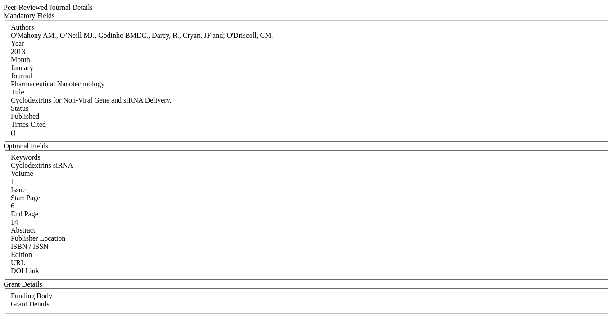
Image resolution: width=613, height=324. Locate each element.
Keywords (26, 157)
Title (17, 92)
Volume (22, 173)
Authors (22, 27)
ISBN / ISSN (30, 246)
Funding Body (31, 296)
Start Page (25, 198)
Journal (21, 76)
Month (20, 59)
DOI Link (25, 270)
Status (19, 108)
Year (17, 43)
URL (18, 262)
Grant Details (30, 304)
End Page (24, 214)
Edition (21, 254)
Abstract (23, 230)
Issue (18, 190)
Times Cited (28, 124)
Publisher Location (38, 238)
